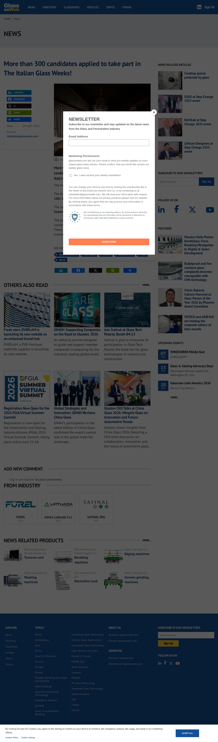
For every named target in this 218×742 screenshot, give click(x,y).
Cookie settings (28, 737)
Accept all (187, 733)
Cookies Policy (11, 737)
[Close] (154, 112)
